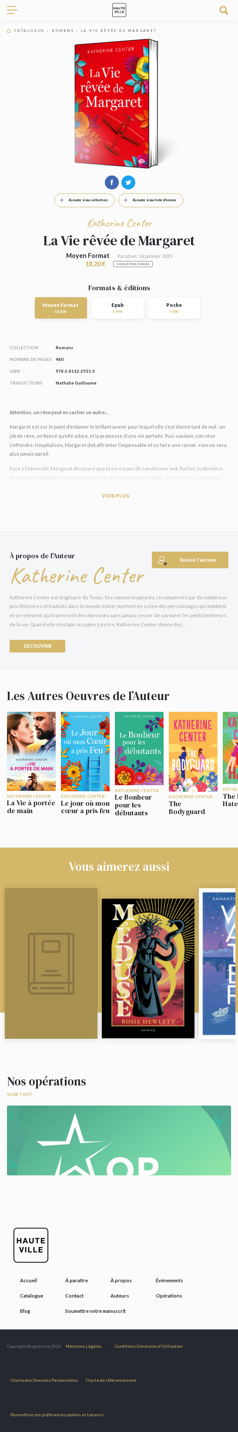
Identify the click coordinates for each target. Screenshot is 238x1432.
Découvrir (37, 646)
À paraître (76, 1280)
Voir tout (19, 1094)
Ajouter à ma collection (81, 200)
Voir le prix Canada (133, 263)
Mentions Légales (83, 1346)
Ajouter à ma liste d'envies (147, 200)
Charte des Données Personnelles (44, 1380)
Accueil (28, 1280)
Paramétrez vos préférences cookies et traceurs (57, 1414)
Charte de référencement (111, 1380)
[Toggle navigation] (15, 10)
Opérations (169, 1295)
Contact (74, 1295)
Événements (169, 1280)
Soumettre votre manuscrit (95, 1311)
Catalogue (29, 31)
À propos (121, 1280)
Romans (63, 31)
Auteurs (120, 1295)
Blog (25, 1311)
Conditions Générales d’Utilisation (149, 1346)
